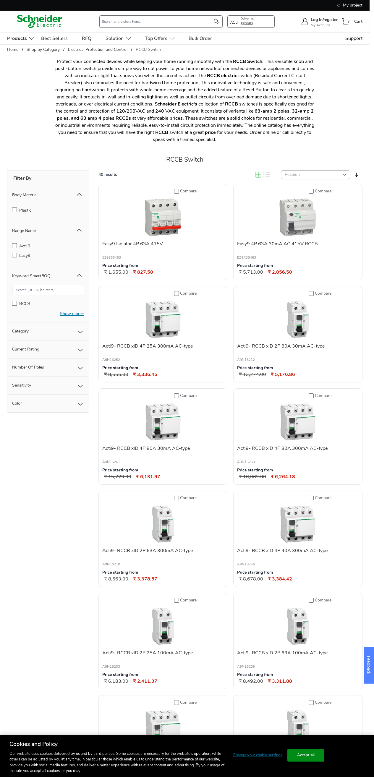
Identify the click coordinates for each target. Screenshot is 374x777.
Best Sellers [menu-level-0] (54, 38)
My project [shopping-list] (349, 5)
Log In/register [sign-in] (324, 19)
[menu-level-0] (20, 38)
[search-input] (158, 21)
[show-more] (72, 314)
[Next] (261, 726)
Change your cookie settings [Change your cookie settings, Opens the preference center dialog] (257, 755)
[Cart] (345, 21)
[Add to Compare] (185, 191)
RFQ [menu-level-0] (86, 38)
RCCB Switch (148, 49)
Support (353, 38)
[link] (199, 726)
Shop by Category (43, 49)
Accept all (306, 755)
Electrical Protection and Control (97, 49)
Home (12, 49)
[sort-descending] (356, 174)
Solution (118, 38)
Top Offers (159, 38)
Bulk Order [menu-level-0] (200, 38)
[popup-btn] (251, 21)
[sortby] (315, 174)
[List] (266, 174)
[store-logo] (40, 21)
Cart (358, 21)
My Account (320, 25)
